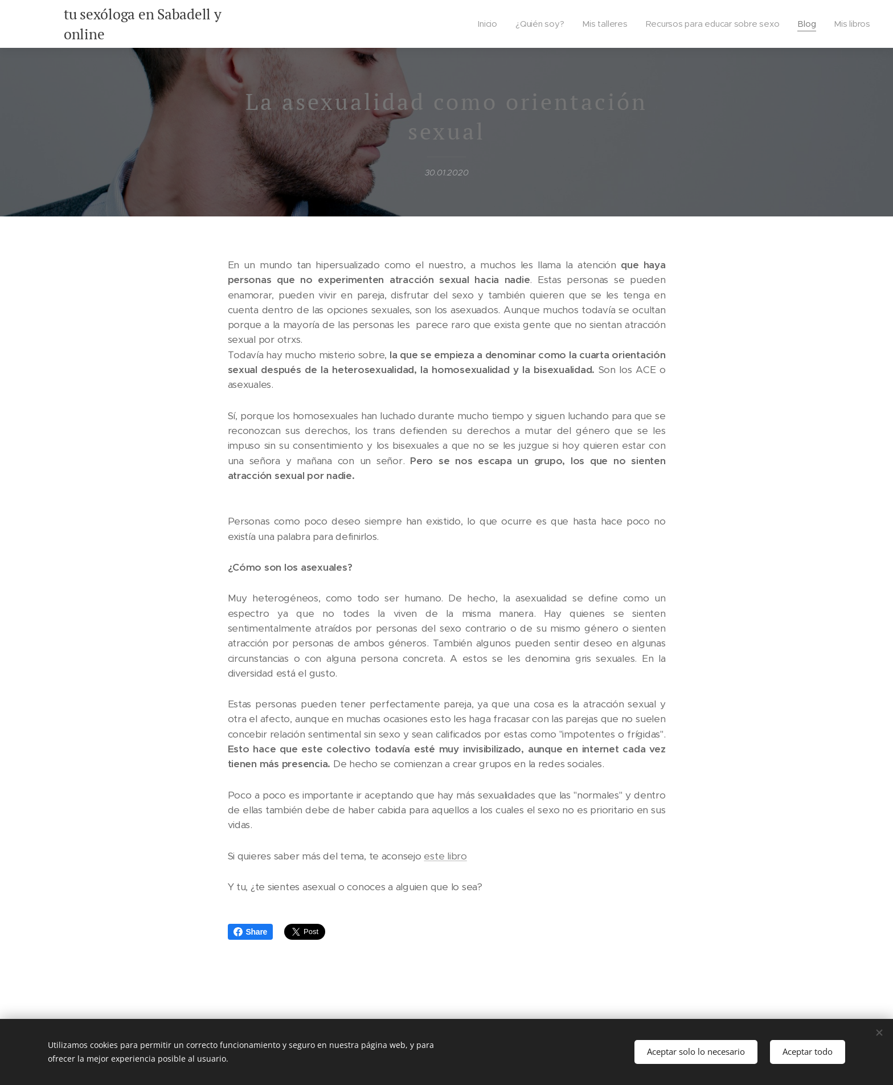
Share (251, 931)
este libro (445, 856)
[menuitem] (489, 24)
